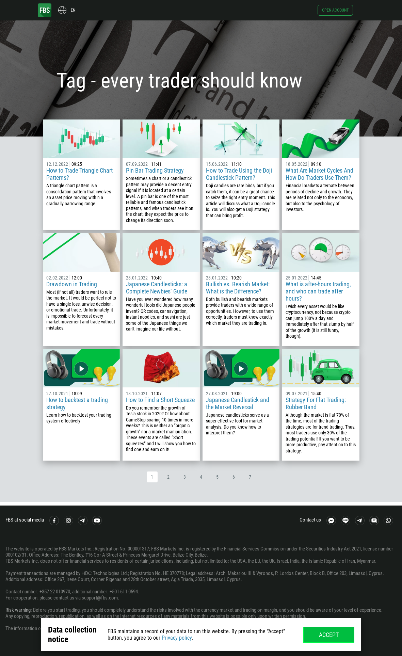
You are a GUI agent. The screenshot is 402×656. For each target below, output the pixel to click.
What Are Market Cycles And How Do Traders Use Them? (319, 174)
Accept (329, 634)
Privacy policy (177, 638)
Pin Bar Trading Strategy (155, 170)
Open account (335, 10)
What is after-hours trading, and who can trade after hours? (318, 291)
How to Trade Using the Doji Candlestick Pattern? (239, 174)
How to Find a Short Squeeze (160, 399)
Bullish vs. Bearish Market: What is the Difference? (238, 288)
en (73, 10)
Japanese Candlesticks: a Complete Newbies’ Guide (156, 288)
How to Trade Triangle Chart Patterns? (79, 174)
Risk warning (18, 610)
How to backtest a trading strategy (77, 403)
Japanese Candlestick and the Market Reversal (237, 403)
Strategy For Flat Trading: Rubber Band (316, 403)
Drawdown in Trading (71, 284)
